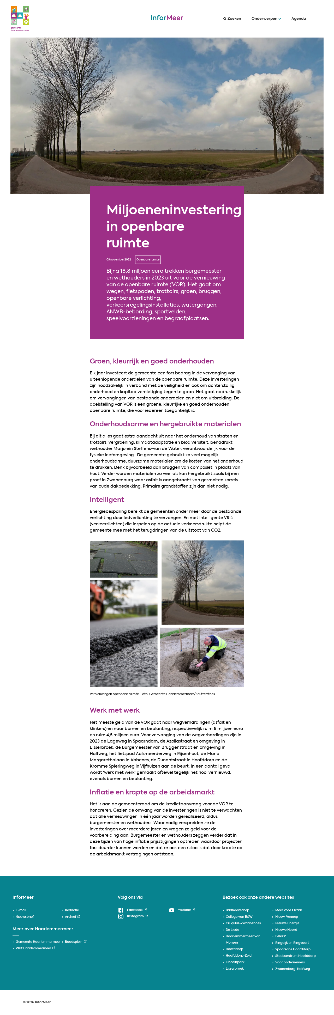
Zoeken (232, 19)
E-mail (21, 910)
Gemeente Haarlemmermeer (38, 942)
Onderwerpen (266, 19)
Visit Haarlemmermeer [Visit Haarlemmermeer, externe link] (35, 948)
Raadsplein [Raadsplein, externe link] (75, 942)
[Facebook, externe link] (132, 910)
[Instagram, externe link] (133, 916)
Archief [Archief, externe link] (72, 917)
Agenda (298, 19)
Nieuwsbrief (25, 917)
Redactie (72, 910)
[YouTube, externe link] (182, 910)
